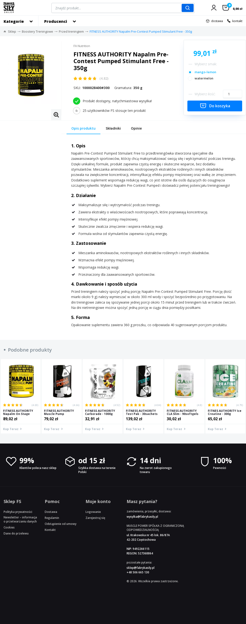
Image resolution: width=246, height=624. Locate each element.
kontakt (237, 21)
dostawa (217, 21)
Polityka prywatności (18, 512)
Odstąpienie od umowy (60, 524)
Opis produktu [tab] (83, 128)
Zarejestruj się (95, 518)
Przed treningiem (71, 31)
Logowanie (93, 512)
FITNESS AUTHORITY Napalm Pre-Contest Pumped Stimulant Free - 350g (141, 31)
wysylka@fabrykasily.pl (142, 517)
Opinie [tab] (136, 128)
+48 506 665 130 (138, 572)
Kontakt (50, 530)
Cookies (9, 527)
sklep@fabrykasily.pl (140, 568)
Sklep (12, 31)
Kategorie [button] (14, 21)
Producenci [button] (55, 21)
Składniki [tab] (113, 128)
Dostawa (51, 512)
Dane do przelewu (16, 533)
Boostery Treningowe (37, 31)
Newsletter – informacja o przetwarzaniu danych (20, 519)
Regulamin (52, 518)
